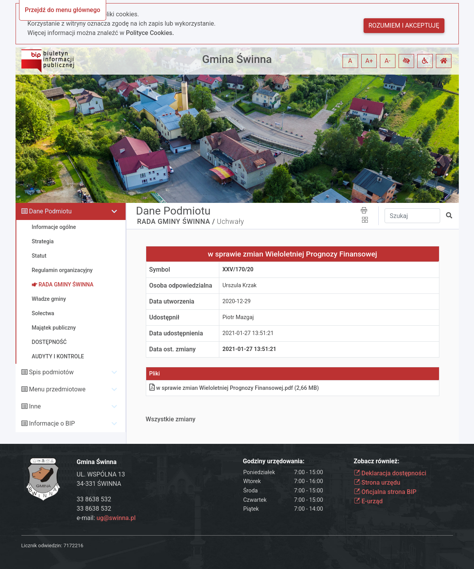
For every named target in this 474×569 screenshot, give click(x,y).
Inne (35, 406)
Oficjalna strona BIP (385, 492)
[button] (406, 61)
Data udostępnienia (176, 333)
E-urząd (368, 501)
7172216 (73, 545)
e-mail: (106, 518)
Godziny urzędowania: (273, 461)
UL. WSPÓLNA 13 (101, 474)
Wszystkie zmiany (171, 419)
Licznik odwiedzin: (41, 545)
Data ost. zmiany (172, 349)
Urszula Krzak (239, 285)
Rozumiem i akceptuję (404, 25)
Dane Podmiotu (50, 211)
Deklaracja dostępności (390, 473)
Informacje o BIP (52, 423)
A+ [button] (369, 61)
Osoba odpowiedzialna (180, 285)
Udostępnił (164, 317)
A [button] (350, 61)
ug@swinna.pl (115, 518)
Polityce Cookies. (150, 33)
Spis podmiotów (51, 372)
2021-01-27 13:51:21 (248, 333)
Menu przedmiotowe (57, 389)
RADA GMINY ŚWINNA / (176, 221)
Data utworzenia (171, 301)
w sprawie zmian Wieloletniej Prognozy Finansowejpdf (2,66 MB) (234, 388)
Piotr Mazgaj (238, 317)
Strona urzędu (377, 482)
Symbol (159, 269)
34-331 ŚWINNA (99, 483)
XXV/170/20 (238, 269)
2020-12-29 (236, 301)
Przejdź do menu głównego (62, 10)
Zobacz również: (377, 461)
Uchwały (230, 221)
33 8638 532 (94, 499)
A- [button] (387, 61)
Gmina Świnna (237, 59)
